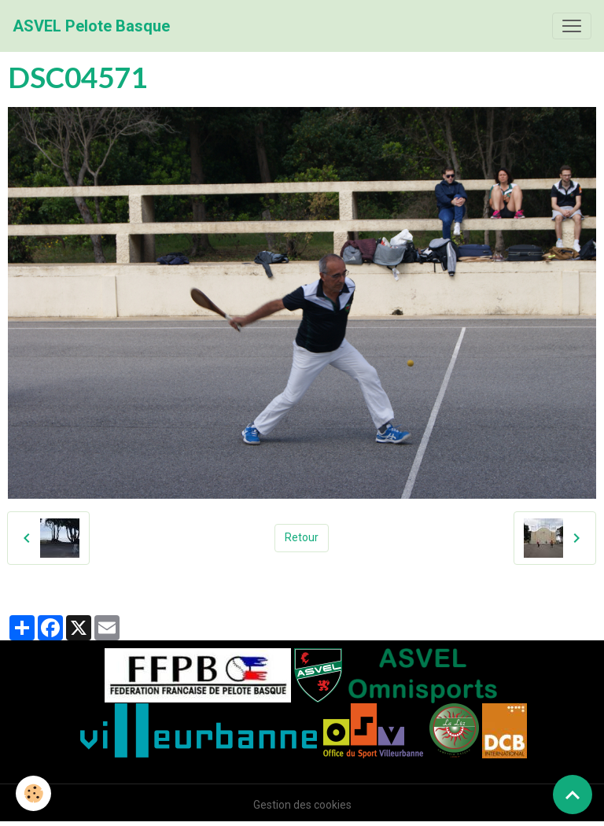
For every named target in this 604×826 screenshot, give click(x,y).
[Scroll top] (572, 794)
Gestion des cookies (302, 804)
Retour (302, 537)
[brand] (91, 26)
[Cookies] (33, 793)
